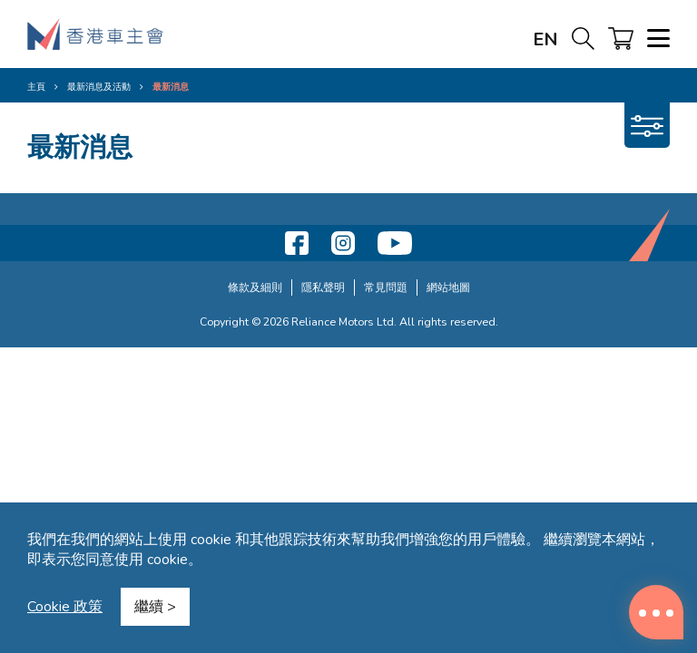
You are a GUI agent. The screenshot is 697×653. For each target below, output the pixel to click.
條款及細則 (255, 287)
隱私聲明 (323, 287)
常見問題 (385, 287)
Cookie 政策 (65, 607)
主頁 (36, 87)
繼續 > (155, 607)
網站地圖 (448, 287)
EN (545, 39)
